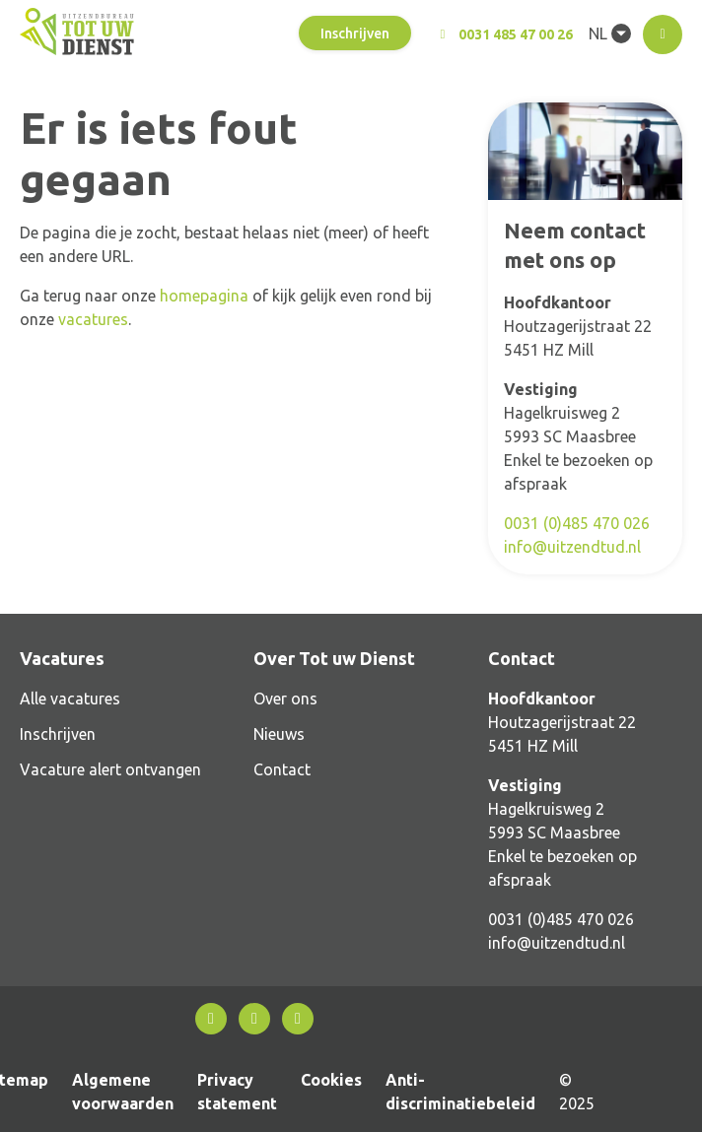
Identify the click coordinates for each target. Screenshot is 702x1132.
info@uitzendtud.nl (572, 547)
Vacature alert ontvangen (110, 769)
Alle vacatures (70, 698)
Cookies (331, 1080)
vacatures (93, 319)
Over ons (285, 698)
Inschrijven (354, 33)
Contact (282, 769)
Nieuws (279, 734)
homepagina (204, 295)
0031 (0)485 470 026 (577, 523)
